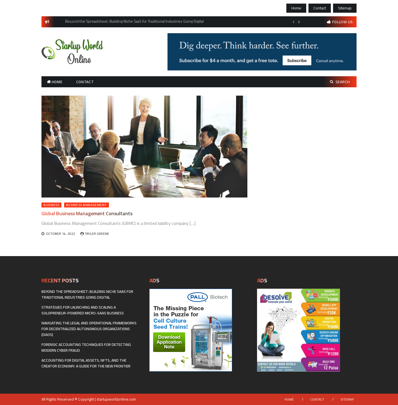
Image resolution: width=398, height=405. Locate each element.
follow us (342, 21)
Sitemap (345, 8)
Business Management (86, 204)
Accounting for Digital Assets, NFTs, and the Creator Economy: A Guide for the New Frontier (85, 363)
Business (51, 204)
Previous (293, 21)
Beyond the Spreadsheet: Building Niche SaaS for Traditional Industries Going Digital (87, 294)
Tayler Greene (97, 233)
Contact (319, 8)
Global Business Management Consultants (86, 213)
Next (299, 21)
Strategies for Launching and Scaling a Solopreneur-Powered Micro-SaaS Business (82, 310)
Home (296, 8)
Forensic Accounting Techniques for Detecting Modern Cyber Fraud (86, 347)
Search (340, 81)
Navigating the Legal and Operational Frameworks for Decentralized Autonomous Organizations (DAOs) (89, 328)
